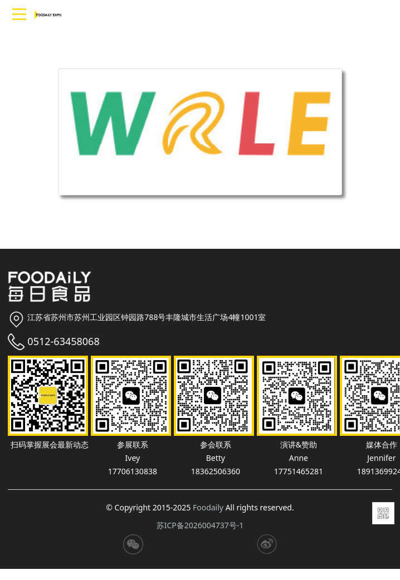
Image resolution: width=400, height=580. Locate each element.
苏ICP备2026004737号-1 (200, 525)
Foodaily (208, 507)
